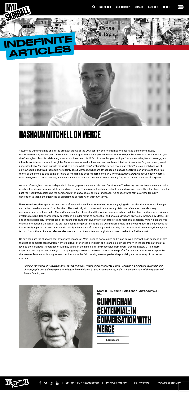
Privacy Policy (116, 383)
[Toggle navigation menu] (181, 7)
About (166, 7)
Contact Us (141, 383)
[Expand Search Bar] (93, 7)
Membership (123, 7)
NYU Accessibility (169, 383)
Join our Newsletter (84, 383)
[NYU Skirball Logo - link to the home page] (17, 13)
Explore (153, 7)
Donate (139, 7)
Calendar (105, 7)
